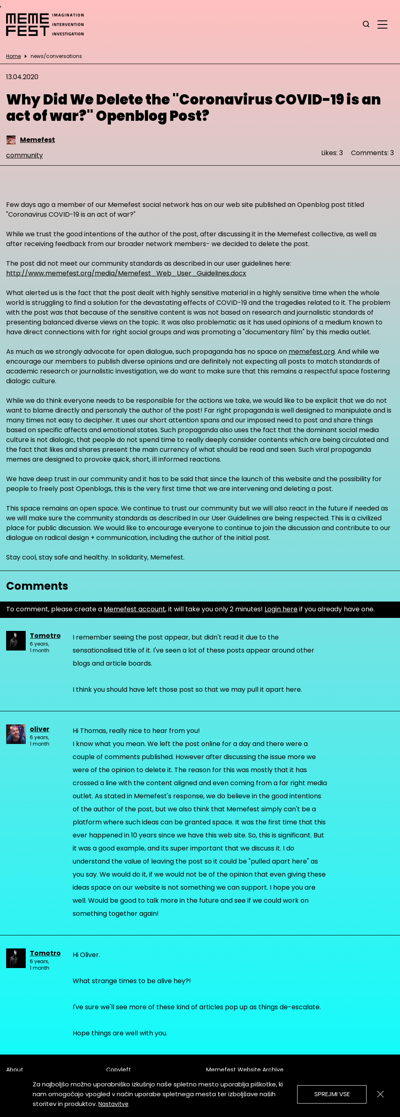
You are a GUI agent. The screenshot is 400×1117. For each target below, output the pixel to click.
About (14, 1070)
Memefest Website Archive (245, 1070)
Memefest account (134, 609)
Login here (281, 609)
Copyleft (118, 1070)
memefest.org (312, 351)
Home (13, 56)
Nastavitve (113, 1104)
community (24, 155)
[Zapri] (380, 1094)
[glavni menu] (382, 24)
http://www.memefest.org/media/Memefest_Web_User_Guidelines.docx (126, 273)
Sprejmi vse (332, 1094)
